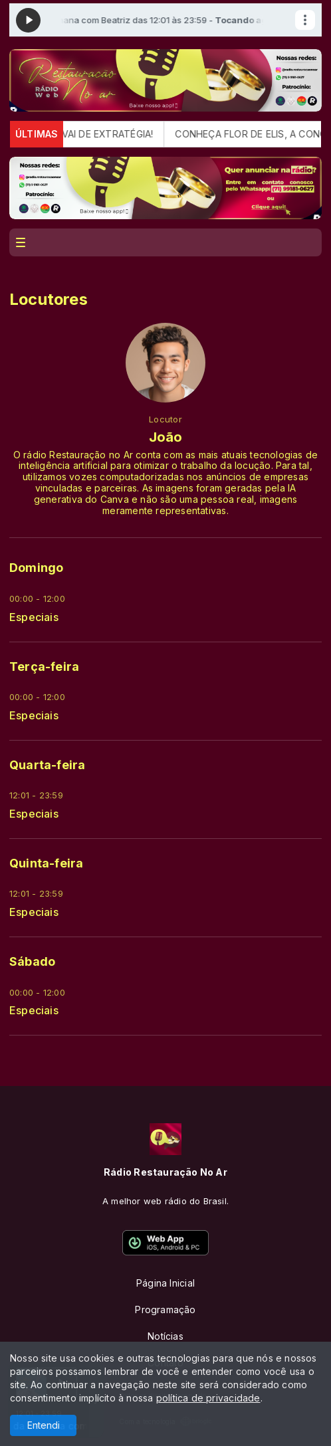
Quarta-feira (47, 765)
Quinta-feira (46, 863)
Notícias (165, 1336)
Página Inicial (165, 1283)
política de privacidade (208, 1397)
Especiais (33, 617)
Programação (165, 1309)
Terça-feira (44, 667)
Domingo (36, 568)
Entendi (43, 1425)
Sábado (32, 961)
